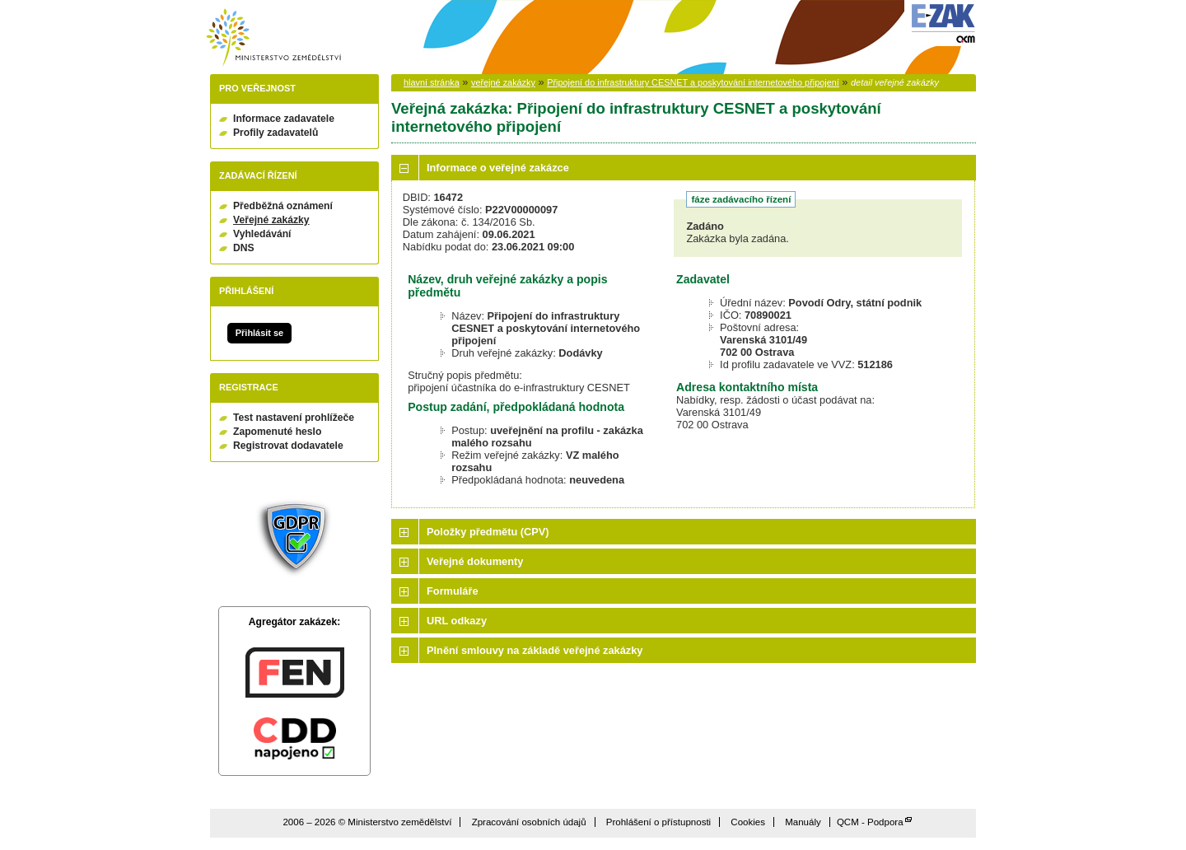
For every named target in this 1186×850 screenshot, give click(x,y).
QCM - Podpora (870, 822)
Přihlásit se (259, 333)
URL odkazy (457, 620)
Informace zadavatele (283, 118)
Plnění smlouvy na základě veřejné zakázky (534, 650)
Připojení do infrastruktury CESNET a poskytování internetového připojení (693, 82)
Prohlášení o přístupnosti (658, 822)
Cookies (748, 822)
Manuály (803, 822)
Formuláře (453, 591)
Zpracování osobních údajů (529, 822)
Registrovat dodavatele (288, 445)
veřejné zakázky (503, 82)
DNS (243, 248)
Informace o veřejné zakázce (498, 167)
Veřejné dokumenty (475, 561)
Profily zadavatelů (275, 132)
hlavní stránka (432, 82)
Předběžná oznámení (283, 206)
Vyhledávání (262, 234)
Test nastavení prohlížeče (293, 417)
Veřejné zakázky (271, 220)
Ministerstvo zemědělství (273, 37)
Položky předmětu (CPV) (488, 531)
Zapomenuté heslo (277, 431)
